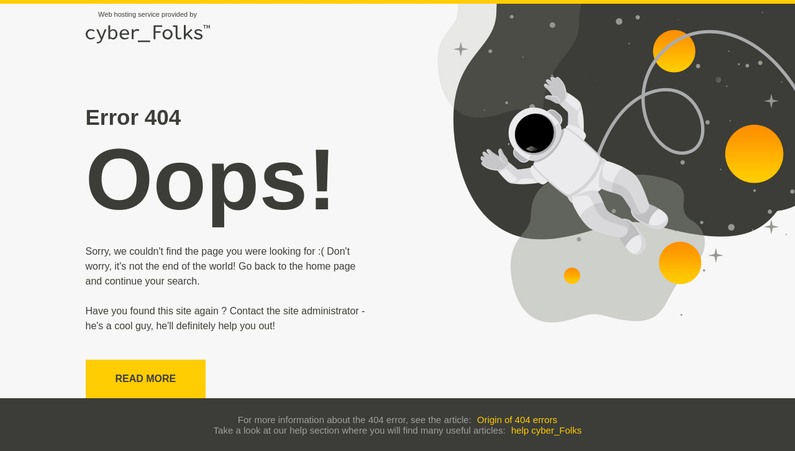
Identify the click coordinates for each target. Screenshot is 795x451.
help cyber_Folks (546, 430)
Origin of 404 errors (517, 419)
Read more (146, 378)
